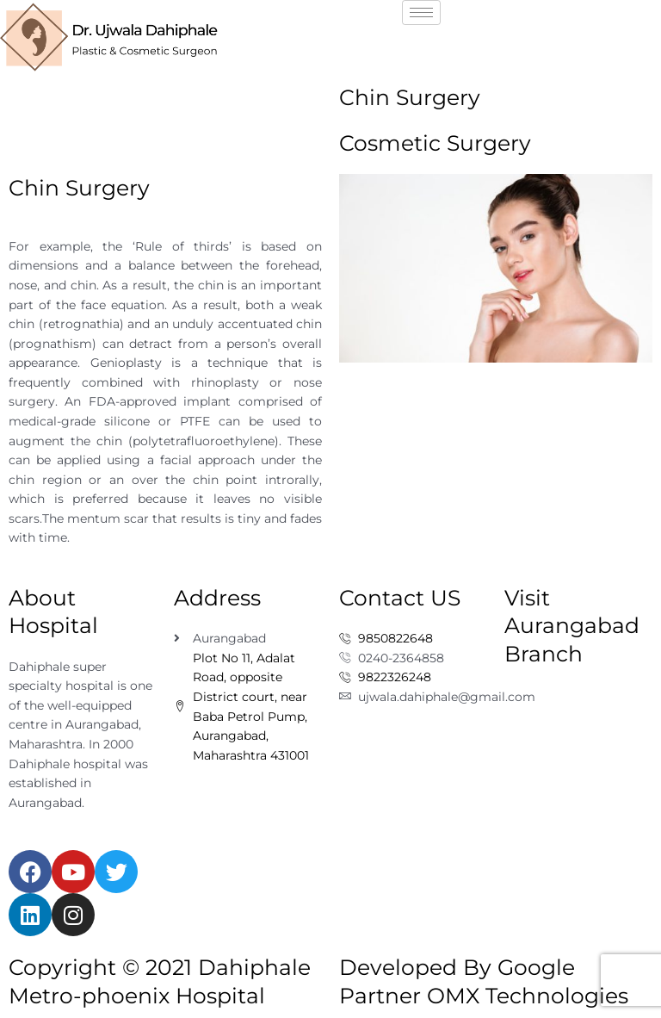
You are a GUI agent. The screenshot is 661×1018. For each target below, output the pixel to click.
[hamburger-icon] (421, 12)
